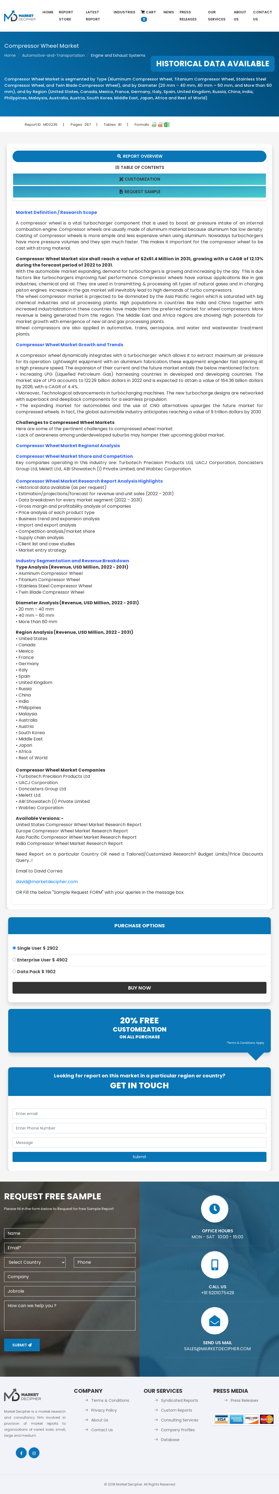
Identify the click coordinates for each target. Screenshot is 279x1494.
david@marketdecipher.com (47, 882)
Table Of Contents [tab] (140, 167)
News (168, 12)
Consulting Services (179, 1420)
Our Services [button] (217, 16)
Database (170, 1439)
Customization (139, 179)
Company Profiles (178, 1430)
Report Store (66, 16)
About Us (240, 16)
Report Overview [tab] (139, 156)
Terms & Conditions (110, 1400)
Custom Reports (176, 1410)
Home (48, 12)
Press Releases (188, 16)
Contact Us (262, 16)
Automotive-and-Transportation (53, 55)
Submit (22, 1345)
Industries (124, 12)
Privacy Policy (104, 1410)
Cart (148, 16)
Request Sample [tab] (140, 192)
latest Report (93, 16)
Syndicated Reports (179, 1400)
